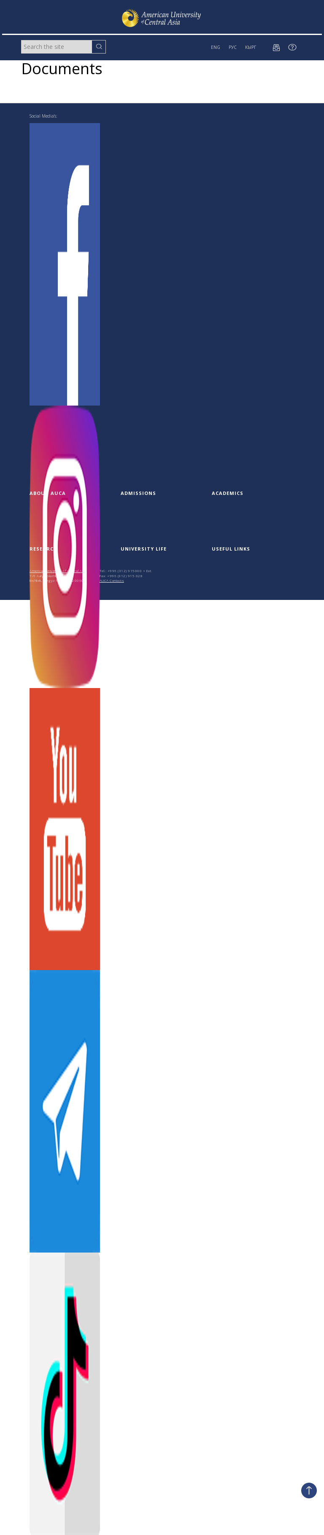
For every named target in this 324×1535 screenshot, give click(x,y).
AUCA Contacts (112, 580)
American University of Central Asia (58, 570)
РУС (233, 47)
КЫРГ (250, 47)
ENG (215, 47)
